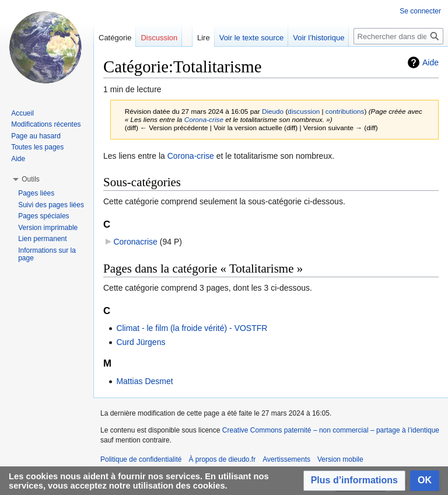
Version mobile (340, 459)
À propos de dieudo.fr (222, 459)
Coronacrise (135, 241)
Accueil (22, 113)
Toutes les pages (37, 147)
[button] (354, 480)
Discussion (159, 37)
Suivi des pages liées (51, 205)
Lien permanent (42, 239)
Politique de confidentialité (140, 459)
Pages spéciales (43, 216)
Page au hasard (36, 136)
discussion (304, 111)
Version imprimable (48, 228)
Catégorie (115, 37)
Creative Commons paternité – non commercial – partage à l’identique (330, 430)
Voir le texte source (251, 37)
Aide (430, 62)
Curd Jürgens (140, 342)
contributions (345, 111)
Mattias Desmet (144, 381)
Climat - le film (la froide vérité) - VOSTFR (191, 328)
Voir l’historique (318, 37)
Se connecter (420, 11)
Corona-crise (203, 119)
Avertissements (286, 459)
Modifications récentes (45, 124)
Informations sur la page (47, 254)
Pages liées (36, 193)
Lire (203, 37)
